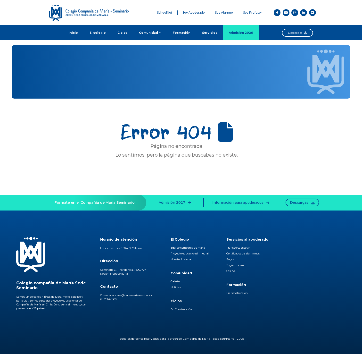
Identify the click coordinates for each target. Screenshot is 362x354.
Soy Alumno (224, 12)
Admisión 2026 (241, 32)
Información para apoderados (240, 202)
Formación (181, 32)
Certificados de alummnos (243, 253)
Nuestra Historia (181, 259)
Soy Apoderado (193, 12)
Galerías (176, 281)
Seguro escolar (235, 265)
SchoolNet (164, 12)
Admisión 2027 (175, 202)
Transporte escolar (238, 247)
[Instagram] (294, 12)
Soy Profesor (252, 12)
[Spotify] (312, 12)
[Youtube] (286, 12)
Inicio (73, 32)
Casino (230, 271)
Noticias (176, 287)
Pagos (230, 259)
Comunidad (148, 32)
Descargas (297, 32)
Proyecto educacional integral (190, 253)
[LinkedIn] (303, 12)
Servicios (209, 32)
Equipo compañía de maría (188, 247)
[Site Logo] (92, 12)
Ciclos (122, 32)
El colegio (98, 32)
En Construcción (181, 309)
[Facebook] (277, 12)
